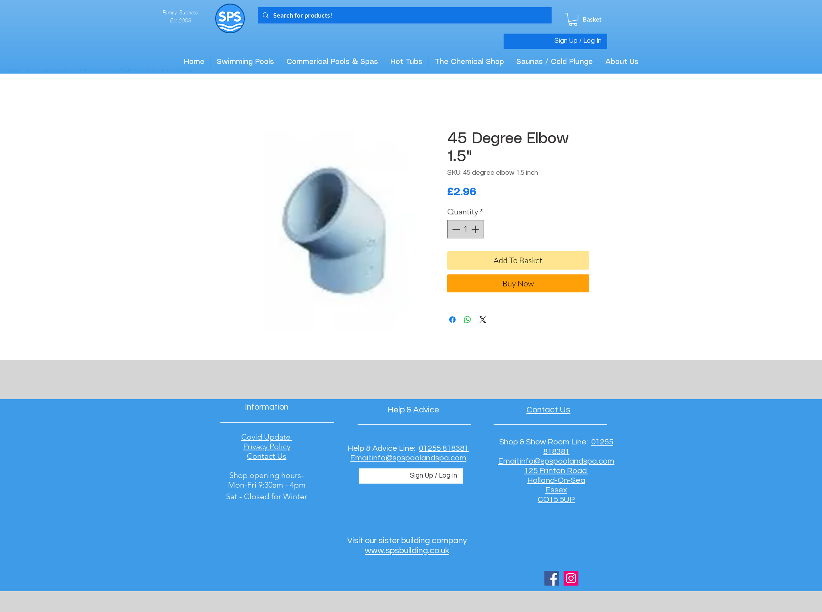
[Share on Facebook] (452, 319)
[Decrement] (455, 229)
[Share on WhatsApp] (467, 319)
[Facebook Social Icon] (551, 578)
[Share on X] (483, 319)
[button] (573, 19)
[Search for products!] (404, 15)
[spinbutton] (465, 229)
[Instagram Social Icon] (571, 578)
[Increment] (476, 229)
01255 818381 (444, 448)
